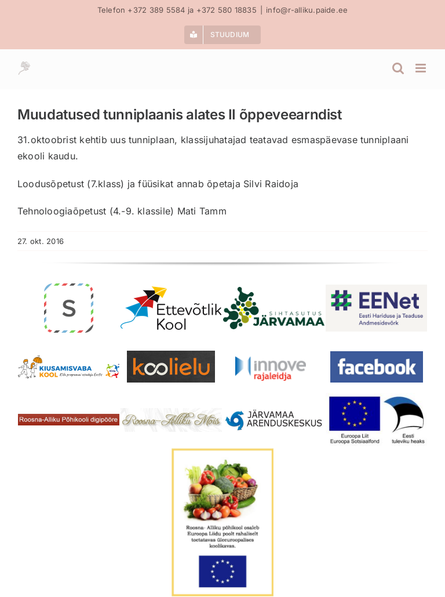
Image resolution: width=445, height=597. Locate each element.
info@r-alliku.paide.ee (307, 9)
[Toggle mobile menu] (421, 68)
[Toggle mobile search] (398, 68)
